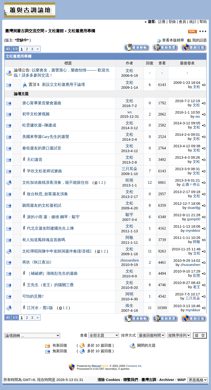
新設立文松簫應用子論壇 (63, 84)
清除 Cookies (108, 380)
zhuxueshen (129, 260)
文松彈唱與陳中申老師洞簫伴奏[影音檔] (56, 251)
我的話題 (199, 40)
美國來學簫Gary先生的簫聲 (45, 137)
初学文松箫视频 (36, 114)
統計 (193, 22)
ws (129, 112)
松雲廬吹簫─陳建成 (39, 125)
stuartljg (194, 207)
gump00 (193, 219)
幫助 (203, 22)
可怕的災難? (32, 296)
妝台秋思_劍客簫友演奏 (47, 194)
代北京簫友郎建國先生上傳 (50, 228)
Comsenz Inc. (134, 365)
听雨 (129, 180)
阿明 (129, 294)
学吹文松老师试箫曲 (44, 171)
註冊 (162, 22)
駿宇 (129, 215)
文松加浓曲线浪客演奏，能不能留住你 (55, 182)
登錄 (172, 22)
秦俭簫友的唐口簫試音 (41, 148)
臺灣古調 (148, 380)
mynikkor (193, 230)
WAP (181, 380)
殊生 (129, 305)
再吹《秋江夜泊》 (37, 262)
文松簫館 (56, 31)
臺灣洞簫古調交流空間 (24, 31)
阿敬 (129, 237)
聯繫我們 (130, 380)
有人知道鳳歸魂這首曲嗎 (43, 240)
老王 (196, 287)
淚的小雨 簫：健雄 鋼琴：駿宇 (53, 217)
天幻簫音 (34, 159)
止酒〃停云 (191, 184)
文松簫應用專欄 (18, 56)
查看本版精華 (173, 40)
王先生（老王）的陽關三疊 (50, 285)
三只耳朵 (129, 169)
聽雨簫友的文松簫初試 (41, 205)
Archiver (166, 380)
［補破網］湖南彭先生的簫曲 (52, 273)
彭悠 (196, 275)
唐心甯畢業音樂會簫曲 (41, 103)
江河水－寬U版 (40, 308)
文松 (129, 70)
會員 (182, 22)
